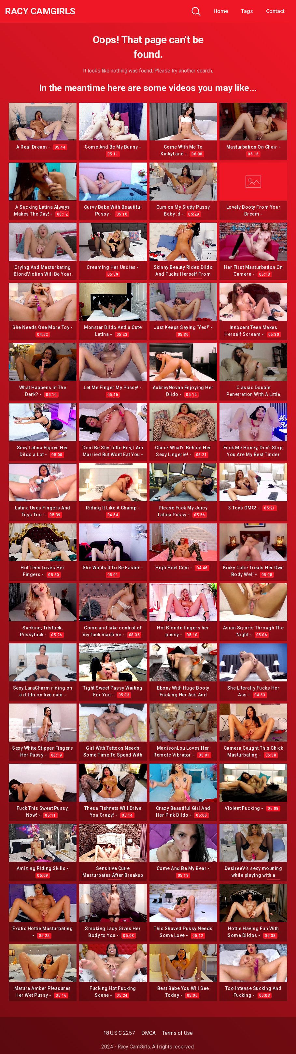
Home (221, 11)
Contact (275, 11)
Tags (247, 11)
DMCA (148, 1033)
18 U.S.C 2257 (119, 1033)
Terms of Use (177, 1033)
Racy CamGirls (40, 11)
